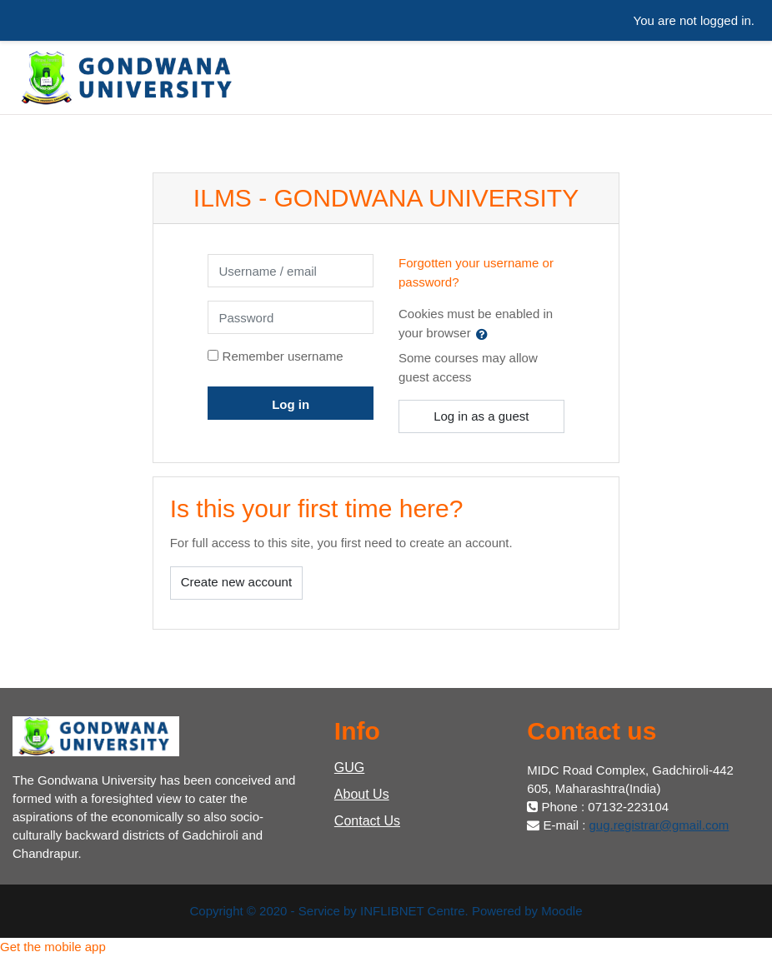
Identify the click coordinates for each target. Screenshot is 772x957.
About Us (361, 794)
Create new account (236, 582)
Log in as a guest (481, 416)
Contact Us (367, 821)
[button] (485, 333)
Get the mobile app (53, 947)
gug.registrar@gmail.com (659, 825)
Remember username (283, 356)
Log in (290, 404)
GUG (349, 767)
